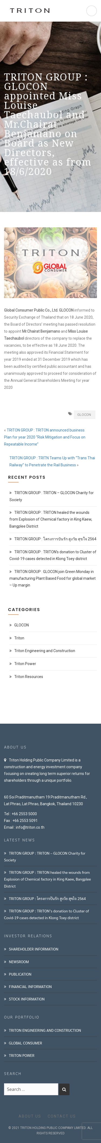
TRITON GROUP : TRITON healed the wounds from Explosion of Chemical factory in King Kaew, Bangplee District (50, 519)
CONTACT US (62, 1116)
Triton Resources (28, 677)
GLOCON (84, 415)
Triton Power (25, 664)
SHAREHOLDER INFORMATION (33, 948)
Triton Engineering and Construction (44, 651)
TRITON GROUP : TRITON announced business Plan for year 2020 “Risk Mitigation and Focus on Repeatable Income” (44, 437)
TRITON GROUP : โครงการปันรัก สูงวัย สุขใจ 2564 (55, 539)
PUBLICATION (20, 974)
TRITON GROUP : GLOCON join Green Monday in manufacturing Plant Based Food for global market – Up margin (52, 578)
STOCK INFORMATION (27, 998)
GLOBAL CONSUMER (25, 1042)
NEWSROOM (19, 961)
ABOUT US (30, 1116)
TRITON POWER (21, 1055)
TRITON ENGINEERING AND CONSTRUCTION (45, 1030)
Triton (19, 638)
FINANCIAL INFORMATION (30, 986)
